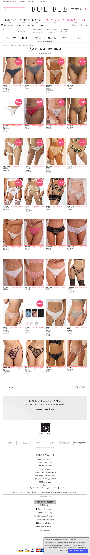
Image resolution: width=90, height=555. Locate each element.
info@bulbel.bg (46, 513)
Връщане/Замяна (41, 479)
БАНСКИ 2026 (55, 20)
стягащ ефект (52, 33)
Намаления (76, 20)
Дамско (10, 20)
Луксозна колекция (65, 30)
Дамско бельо (16, 45)
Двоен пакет (37, 29)
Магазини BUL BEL (45, 466)
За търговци (45, 530)
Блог (45, 485)
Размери (20, 25)
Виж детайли (45, 409)
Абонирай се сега (45, 502)
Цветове (31, 25)
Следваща (80, 387)
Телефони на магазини (45, 519)
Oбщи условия (45, 469)
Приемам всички (77, 551)
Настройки (63, 551)
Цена (42, 25)
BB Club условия (45, 482)
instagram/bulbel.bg (46, 526)
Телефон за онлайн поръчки (45, 516)
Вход (66, 9)
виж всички (47, 41)
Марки (37, 20)
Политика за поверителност (45, 472)
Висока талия (52, 29)
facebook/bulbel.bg (46, 523)
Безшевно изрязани (21, 30)
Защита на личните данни (45, 475)
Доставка (52, 479)
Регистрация (76, 9)
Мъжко (24, 20)
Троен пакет (37, 33)
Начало (5, 45)
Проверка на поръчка (45, 462)
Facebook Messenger (46, 509)
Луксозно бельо (6, 30)
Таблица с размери (45, 459)
